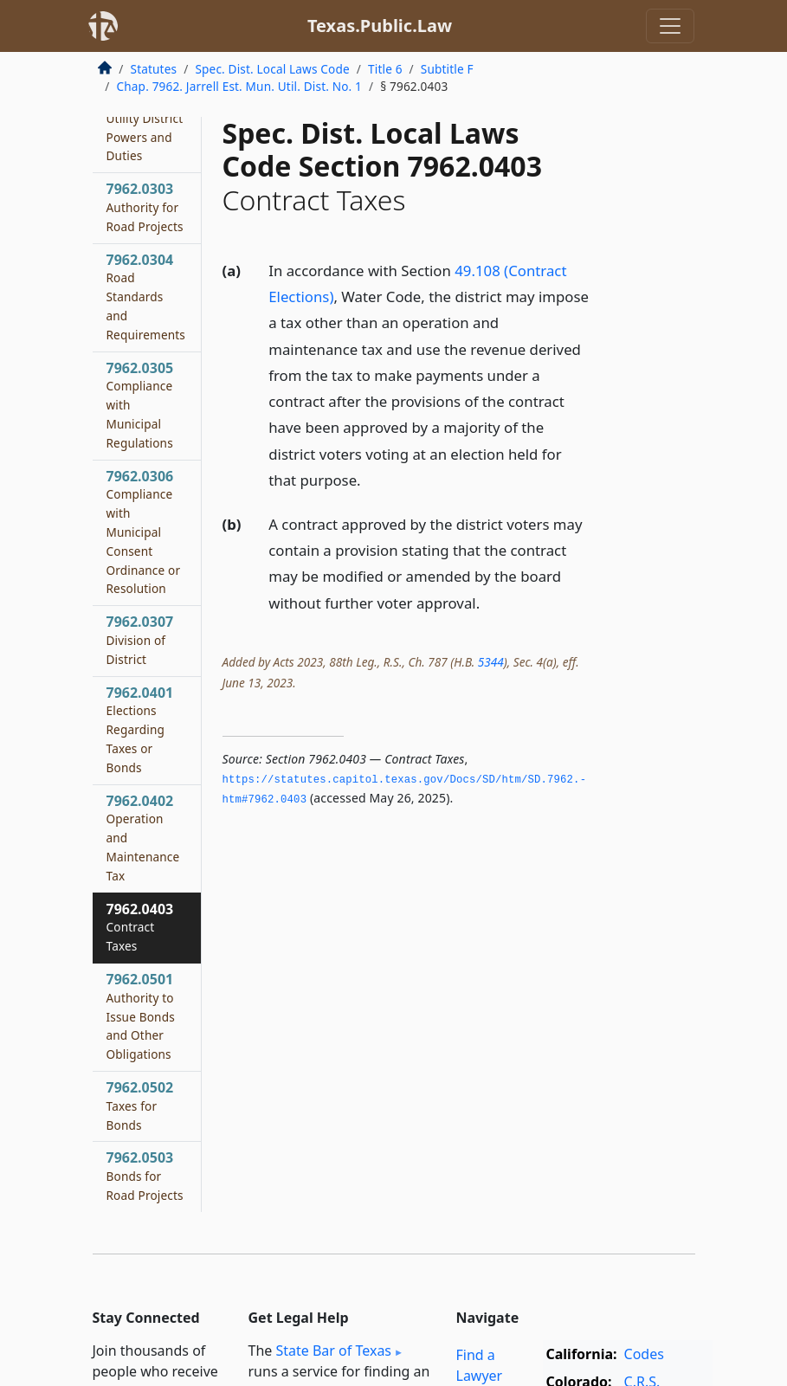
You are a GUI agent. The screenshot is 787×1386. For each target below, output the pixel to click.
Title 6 (385, 69)
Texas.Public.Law (379, 25)
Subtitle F (447, 69)
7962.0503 (145, 1175)
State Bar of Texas (333, 1350)
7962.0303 (145, 207)
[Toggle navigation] (670, 26)
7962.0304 (146, 296)
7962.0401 (140, 729)
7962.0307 (140, 639)
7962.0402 (143, 837)
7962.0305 (140, 404)
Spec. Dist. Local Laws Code (272, 69)
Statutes (154, 69)
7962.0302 (145, 117)
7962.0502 (140, 1105)
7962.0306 (143, 532)
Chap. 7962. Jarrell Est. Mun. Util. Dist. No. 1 (240, 86)
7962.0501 (140, 1016)
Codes (644, 1353)
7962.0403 (140, 927)
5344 (491, 662)
